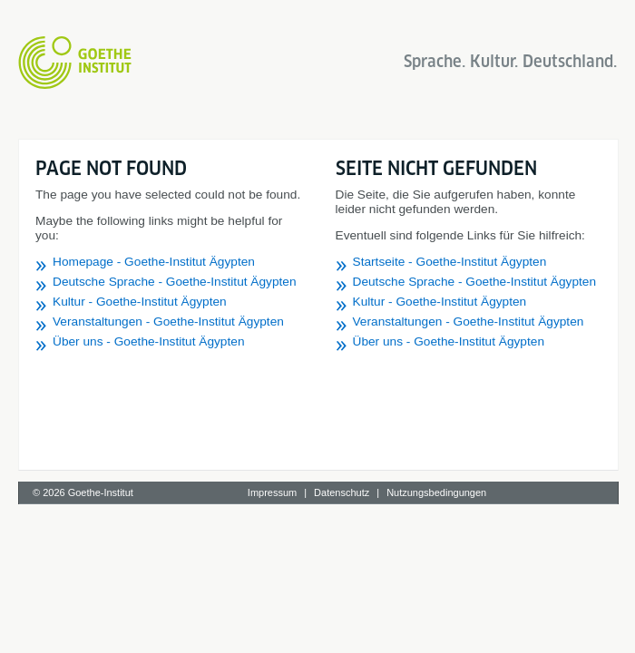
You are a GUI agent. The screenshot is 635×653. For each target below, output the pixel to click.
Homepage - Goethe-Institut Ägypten (154, 261)
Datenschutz (341, 492)
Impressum (272, 492)
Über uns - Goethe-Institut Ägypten (149, 341)
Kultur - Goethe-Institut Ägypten (140, 301)
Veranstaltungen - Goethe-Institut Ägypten (168, 321)
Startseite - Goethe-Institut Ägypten (450, 261)
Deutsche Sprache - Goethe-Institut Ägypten (175, 281)
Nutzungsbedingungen (436, 492)
